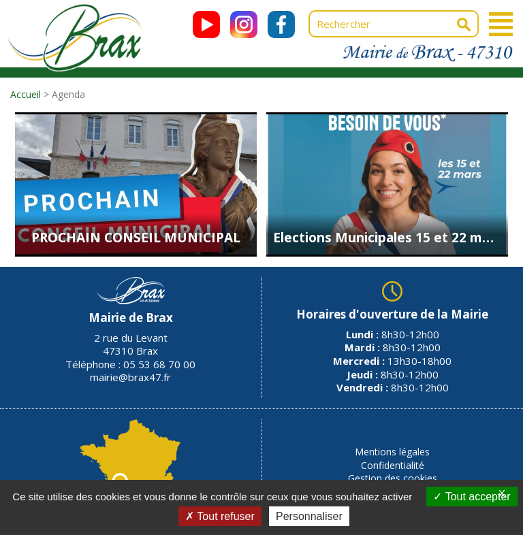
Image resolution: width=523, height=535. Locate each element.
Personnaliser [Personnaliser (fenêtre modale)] (309, 516)
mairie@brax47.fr (130, 377)
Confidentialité (392, 465)
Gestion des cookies (392, 478)
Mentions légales (392, 451)
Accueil (25, 94)
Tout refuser (220, 516)
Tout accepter (471, 496)
